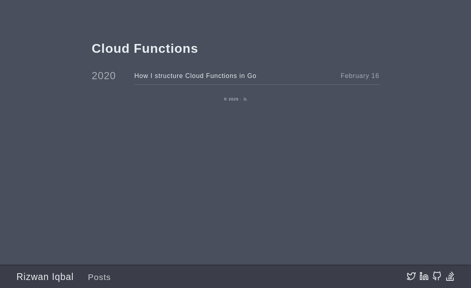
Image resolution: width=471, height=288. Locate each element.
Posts (99, 277)
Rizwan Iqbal (45, 277)
